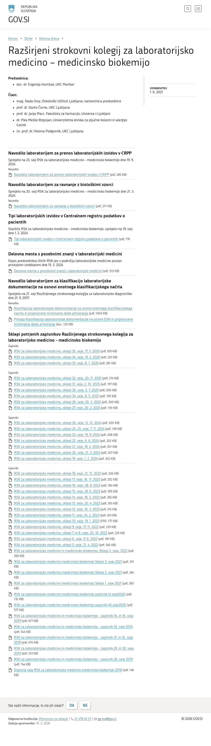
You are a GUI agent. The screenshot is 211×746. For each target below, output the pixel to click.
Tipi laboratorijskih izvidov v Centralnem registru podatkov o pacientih (66, 239)
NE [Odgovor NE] (85, 705)
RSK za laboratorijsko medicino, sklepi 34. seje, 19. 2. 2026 (57, 357)
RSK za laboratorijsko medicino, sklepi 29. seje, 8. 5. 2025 (56, 396)
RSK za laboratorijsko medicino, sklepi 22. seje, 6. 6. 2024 (56, 441)
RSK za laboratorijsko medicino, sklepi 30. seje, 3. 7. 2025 (56, 390)
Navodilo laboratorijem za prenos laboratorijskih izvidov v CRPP (61, 174)
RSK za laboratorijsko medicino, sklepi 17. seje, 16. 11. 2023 (57, 479)
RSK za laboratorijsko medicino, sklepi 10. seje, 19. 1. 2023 (56, 521)
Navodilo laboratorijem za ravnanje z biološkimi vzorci (54, 206)
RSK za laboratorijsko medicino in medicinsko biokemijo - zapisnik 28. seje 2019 (73, 659)
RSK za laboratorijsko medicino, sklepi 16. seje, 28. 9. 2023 (57, 485)
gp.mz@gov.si (107, 719)
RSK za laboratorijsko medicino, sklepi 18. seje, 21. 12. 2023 (57, 473)
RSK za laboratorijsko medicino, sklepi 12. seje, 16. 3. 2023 (57, 509)
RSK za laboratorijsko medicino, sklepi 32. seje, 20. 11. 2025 (57, 378)
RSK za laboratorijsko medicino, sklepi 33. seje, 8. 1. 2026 (56, 363)
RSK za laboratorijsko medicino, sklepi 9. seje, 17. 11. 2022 (56, 527)
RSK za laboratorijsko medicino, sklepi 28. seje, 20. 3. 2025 (57, 402)
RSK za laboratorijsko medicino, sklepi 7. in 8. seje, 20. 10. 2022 (60, 533)
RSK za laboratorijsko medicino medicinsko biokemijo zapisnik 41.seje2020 (69, 594)
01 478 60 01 (83, 719)
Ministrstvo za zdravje (53, 719)
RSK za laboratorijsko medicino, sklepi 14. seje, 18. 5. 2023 (57, 497)
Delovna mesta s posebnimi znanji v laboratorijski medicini (58, 271)
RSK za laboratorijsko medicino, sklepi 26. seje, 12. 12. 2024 (57, 423)
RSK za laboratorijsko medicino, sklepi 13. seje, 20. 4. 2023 (57, 503)
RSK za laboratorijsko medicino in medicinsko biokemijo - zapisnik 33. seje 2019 (73, 627)
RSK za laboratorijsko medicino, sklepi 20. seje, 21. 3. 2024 (57, 452)
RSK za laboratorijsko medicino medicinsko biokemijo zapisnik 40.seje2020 (70, 605)
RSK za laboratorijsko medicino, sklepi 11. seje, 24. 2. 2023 (56, 515)
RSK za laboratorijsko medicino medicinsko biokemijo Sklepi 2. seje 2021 (68, 572)
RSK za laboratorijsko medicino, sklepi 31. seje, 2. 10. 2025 (57, 384)
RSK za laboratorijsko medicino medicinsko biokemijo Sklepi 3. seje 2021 (68, 562)
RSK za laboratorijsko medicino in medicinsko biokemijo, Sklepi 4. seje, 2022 (70, 551)
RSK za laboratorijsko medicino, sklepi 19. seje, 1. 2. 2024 (56, 458)
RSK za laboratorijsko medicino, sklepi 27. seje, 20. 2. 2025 (57, 408)
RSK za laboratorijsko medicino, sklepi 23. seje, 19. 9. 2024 (57, 435)
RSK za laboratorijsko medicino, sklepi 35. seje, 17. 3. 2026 (57, 351)
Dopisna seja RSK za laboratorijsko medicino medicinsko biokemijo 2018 (68, 670)
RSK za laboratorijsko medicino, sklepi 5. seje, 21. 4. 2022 (56, 545)
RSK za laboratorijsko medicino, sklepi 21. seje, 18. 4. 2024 (57, 447)
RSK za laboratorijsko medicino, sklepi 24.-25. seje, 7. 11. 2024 (59, 429)
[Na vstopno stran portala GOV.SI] (34, 14)
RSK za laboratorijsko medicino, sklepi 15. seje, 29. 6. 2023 (57, 491)
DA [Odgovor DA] (71, 705)
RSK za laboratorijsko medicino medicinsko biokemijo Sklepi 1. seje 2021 (67, 583)
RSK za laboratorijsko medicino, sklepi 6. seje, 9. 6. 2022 (55, 539)
